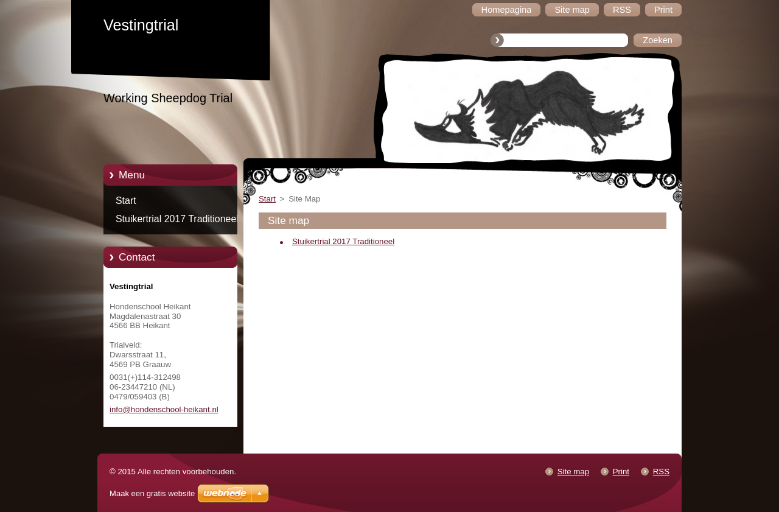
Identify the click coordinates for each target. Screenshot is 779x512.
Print (621, 471)
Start (126, 200)
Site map (573, 471)
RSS (661, 471)
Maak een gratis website (152, 493)
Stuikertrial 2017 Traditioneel (177, 219)
